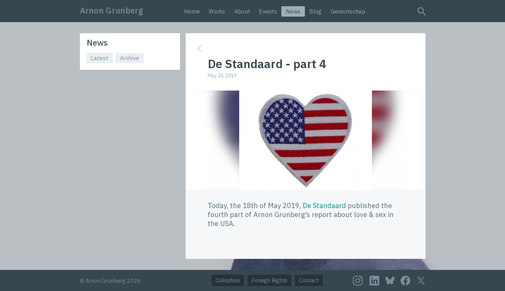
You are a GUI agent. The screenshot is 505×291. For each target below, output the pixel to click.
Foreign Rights (269, 280)
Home (192, 11)
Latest (99, 58)
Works (217, 11)
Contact (309, 280)
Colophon (228, 280)
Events (268, 11)
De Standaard (324, 205)
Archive (129, 58)
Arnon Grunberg (111, 10)
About (242, 11)
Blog (315, 11)
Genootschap (348, 11)
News (293, 11)
